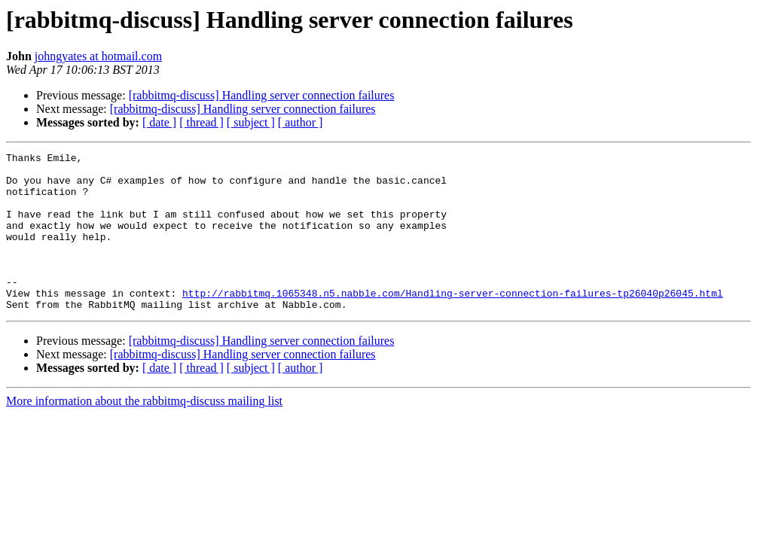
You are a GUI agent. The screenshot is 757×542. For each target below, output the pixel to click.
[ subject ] (251, 122)
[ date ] (159, 122)
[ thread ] (201, 122)
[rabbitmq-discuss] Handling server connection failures (262, 95)
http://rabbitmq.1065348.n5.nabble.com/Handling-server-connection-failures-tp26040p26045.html (452, 322)
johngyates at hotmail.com (98, 56)
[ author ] (300, 122)
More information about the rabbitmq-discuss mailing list (144, 432)
